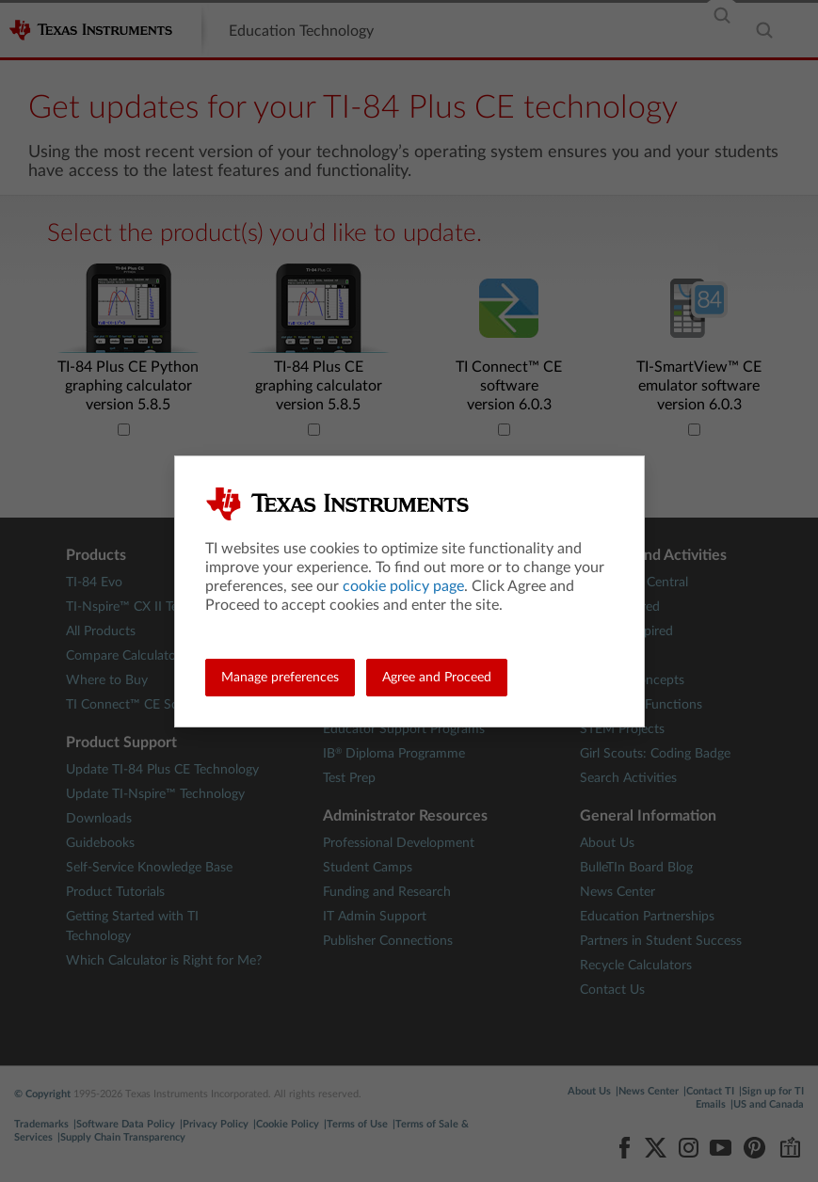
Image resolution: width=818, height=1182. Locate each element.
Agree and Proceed (436, 677)
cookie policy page (403, 586)
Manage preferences (280, 677)
